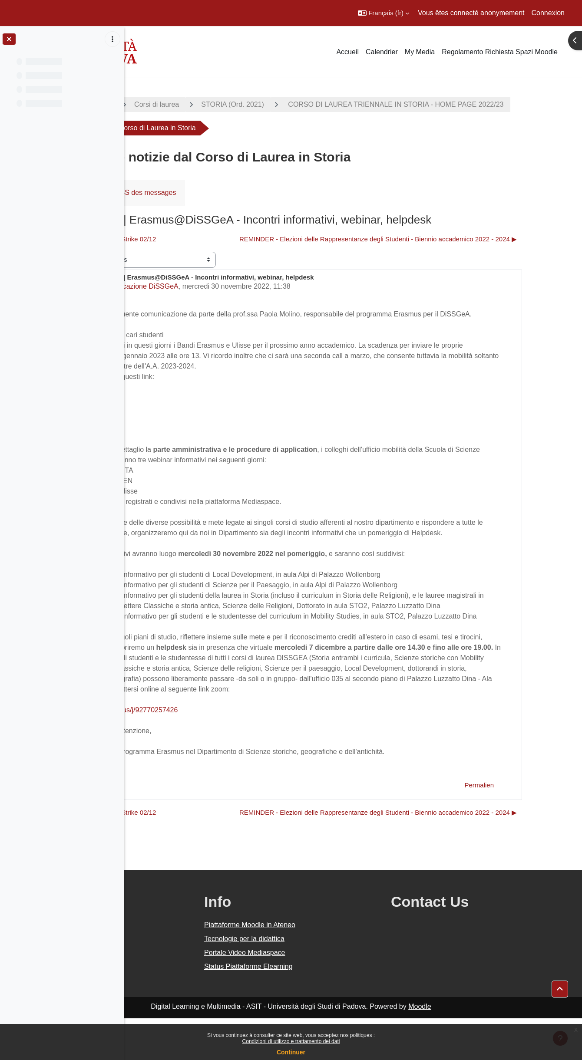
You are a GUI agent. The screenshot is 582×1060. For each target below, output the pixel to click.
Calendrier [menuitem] (382, 52)
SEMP (154, 439)
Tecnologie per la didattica (327, 980)
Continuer (291, 1052)
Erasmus (158, 407)
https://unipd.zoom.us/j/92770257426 (201, 751)
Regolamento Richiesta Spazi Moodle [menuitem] (500, 52)
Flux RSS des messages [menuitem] (218, 192)
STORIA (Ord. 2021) (312, 104)
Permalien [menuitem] (522, 826)
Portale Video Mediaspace (327, 994)
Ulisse (153, 428)
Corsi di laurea (237, 104)
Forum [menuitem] (152, 192)
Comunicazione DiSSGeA (219, 286)
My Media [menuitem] (420, 52)
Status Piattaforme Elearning (331, 1008)
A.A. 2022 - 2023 (166, 104)
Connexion (548, 12)
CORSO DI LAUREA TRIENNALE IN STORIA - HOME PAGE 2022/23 (258, 128)
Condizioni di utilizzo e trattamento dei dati (291, 1041)
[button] (383, 13)
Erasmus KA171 (169, 418)
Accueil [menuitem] (347, 52)
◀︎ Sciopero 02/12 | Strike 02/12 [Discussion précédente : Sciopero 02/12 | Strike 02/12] (191, 239)
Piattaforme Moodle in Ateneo (332, 966)
